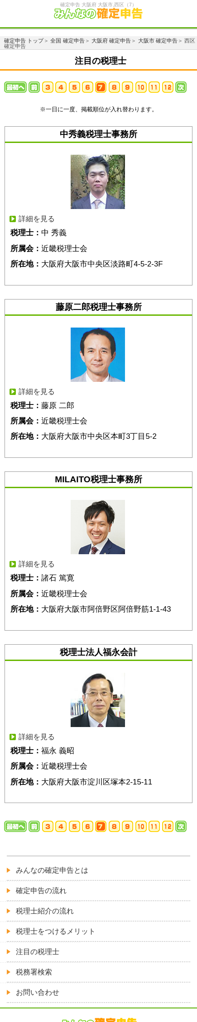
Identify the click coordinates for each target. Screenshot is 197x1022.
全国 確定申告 (67, 41)
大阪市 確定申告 (158, 41)
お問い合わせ (37, 992)
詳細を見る (37, 219)
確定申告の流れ (41, 890)
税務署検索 (34, 972)
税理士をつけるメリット (56, 931)
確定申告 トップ (23, 41)
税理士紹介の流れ (45, 911)
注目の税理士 (37, 951)
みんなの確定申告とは (52, 870)
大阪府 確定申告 (111, 41)
